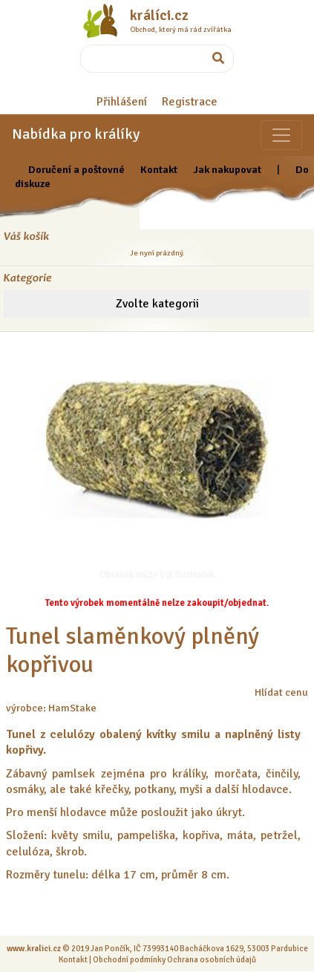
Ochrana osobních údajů (211, 959)
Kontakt (158, 169)
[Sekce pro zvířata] (281, 135)
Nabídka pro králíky (76, 134)
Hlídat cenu (281, 692)
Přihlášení (122, 101)
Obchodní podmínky (129, 959)
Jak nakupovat (227, 169)
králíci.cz (159, 16)
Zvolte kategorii (157, 303)
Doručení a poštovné (76, 169)
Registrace (189, 101)
